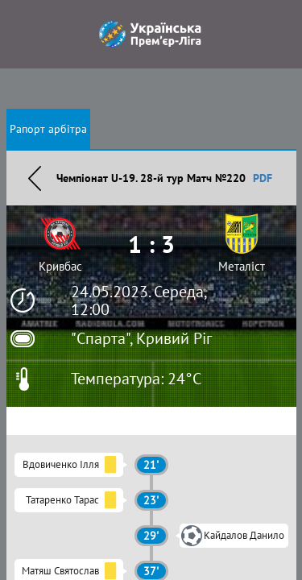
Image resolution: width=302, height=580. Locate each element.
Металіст (241, 266)
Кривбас (60, 266)
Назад (35, 178)
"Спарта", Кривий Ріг (141, 338)
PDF (262, 178)
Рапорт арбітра (48, 129)
